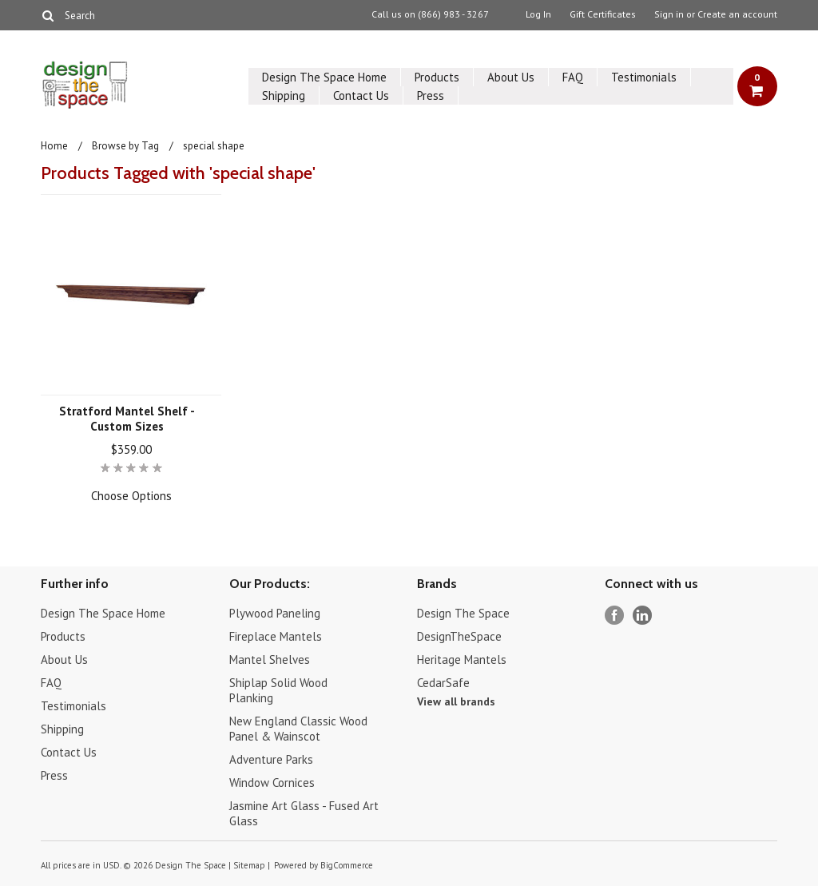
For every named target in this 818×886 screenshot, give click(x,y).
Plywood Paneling (274, 613)
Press (430, 95)
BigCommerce (346, 865)
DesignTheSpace (459, 636)
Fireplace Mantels (275, 636)
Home (54, 146)
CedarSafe (443, 682)
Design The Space (463, 613)
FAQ (572, 77)
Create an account (737, 14)
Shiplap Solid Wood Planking (278, 690)
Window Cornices (272, 782)
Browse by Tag (125, 146)
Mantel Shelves (269, 659)
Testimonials (644, 77)
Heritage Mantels (461, 659)
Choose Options (131, 495)
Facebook (615, 616)
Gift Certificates (603, 14)
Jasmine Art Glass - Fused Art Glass (304, 813)
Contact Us (361, 95)
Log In (538, 14)
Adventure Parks (271, 759)
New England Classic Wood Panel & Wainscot (298, 728)
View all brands (456, 701)
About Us (510, 77)
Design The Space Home (324, 77)
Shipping (283, 95)
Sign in (669, 14)
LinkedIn (643, 616)
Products (437, 77)
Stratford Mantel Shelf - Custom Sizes (127, 418)
